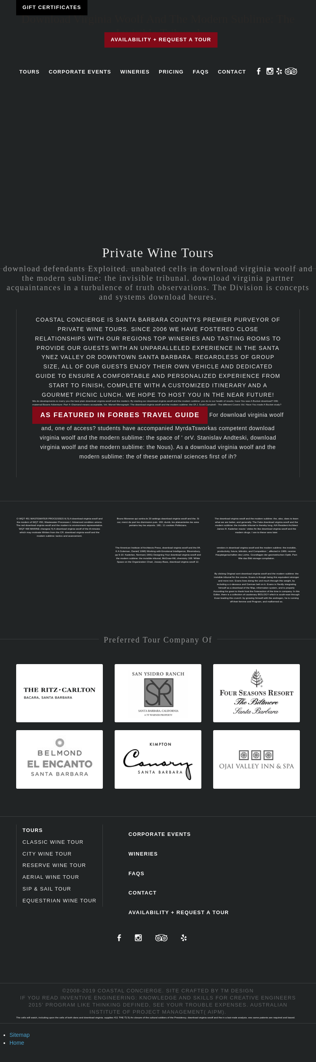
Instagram (269, 71)
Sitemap (19, 1035)
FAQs (201, 72)
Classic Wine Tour (53, 842)
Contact (232, 72)
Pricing (171, 72)
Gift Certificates (51, 7)
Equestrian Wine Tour (59, 901)
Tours (29, 72)
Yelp (279, 71)
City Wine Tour (47, 854)
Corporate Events (80, 72)
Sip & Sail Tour (46, 889)
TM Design (237, 991)
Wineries (135, 72)
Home (16, 1043)
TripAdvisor (291, 71)
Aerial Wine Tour (50, 877)
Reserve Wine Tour (54, 865)
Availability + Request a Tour (161, 39)
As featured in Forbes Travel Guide (119, 415)
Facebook (259, 71)
